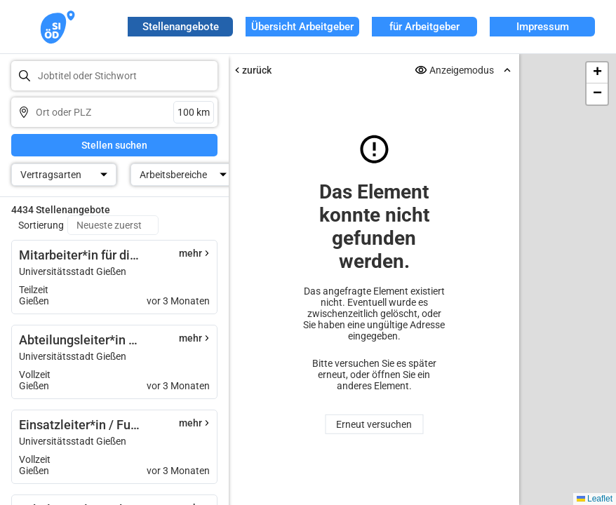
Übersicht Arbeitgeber (302, 26)
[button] (597, 72)
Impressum (542, 26)
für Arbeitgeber (424, 26)
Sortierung (41, 225)
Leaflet (594, 499)
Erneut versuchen (374, 424)
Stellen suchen (114, 145)
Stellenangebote (180, 26)
